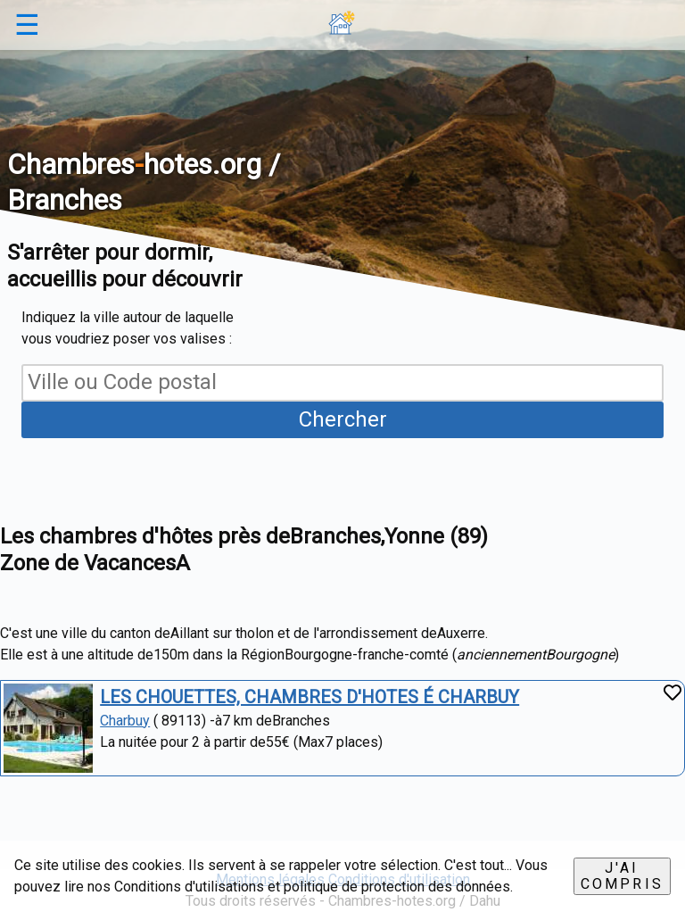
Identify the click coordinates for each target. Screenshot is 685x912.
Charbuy (125, 720)
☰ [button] (27, 25)
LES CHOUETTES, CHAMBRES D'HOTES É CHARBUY (309, 697)
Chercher (343, 419)
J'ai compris (622, 875)
